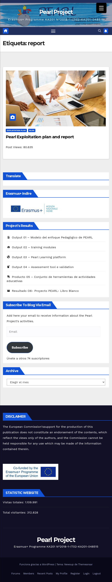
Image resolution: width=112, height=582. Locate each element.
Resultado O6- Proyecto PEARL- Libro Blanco (43, 291)
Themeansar (85, 564)
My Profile (61, 573)
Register (75, 573)
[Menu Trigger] (101, 8)
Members (28, 573)
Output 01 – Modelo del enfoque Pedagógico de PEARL (50, 237)
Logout (97, 573)
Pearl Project (56, 12)
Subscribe (20, 348)
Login (86, 573)
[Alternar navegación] (53, 31)
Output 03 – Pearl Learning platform (36, 257)
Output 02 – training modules (31, 247)
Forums (15, 573)
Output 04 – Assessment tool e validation (40, 267)
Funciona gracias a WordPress (37, 564)
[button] (99, 31)
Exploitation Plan (16, 131)
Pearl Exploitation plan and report (40, 137)
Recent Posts (45, 573)
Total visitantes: (15, 512)
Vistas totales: (14, 502)
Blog (31, 131)
